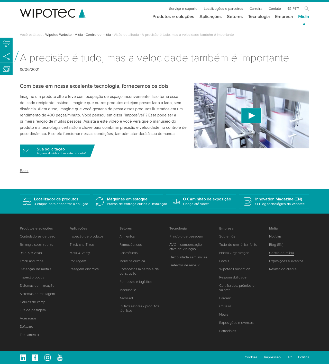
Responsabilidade (232, 277)
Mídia (303, 16)
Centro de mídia (98, 34)
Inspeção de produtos (86, 236)
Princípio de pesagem (186, 236)
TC (289, 357)
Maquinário (128, 290)
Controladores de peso (37, 236)
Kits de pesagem (33, 310)
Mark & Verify (80, 253)
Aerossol (126, 298)
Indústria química (132, 261)
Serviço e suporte (183, 8)
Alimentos (127, 236)
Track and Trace (82, 244)
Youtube (60, 357)
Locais (224, 261)
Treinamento (29, 335)
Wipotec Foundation (234, 269)
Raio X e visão (31, 253)
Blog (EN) (276, 244)
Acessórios (28, 318)
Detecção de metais (35, 269)
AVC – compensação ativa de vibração (185, 246)
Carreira (256, 8)
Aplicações (210, 16)
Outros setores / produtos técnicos (139, 308)
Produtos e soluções (173, 16)
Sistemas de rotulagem (37, 294)
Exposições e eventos (236, 322)
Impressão (272, 357)
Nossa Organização (234, 253)
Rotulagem (78, 261)
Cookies (251, 357)
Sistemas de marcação (37, 285)
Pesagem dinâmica (84, 269)
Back (24, 170)
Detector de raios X (184, 265)
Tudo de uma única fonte (238, 244)
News (223, 314)
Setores (235, 16)
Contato (275, 8)
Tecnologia (259, 16)
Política (303, 357)
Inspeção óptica (32, 277)
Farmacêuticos (131, 244)
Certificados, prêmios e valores (236, 287)
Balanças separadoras (36, 244)
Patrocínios (227, 331)
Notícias (275, 236)
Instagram (47, 357)
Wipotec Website (58, 34)
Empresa (284, 16)
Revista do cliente (283, 269)
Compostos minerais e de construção (139, 271)
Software (26, 326)
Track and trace (31, 261)
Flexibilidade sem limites (188, 257)
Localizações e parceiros (223, 8)
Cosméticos (129, 253)
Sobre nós (227, 236)
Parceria (225, 298)
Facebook (35, 357)
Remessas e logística (136, 282)
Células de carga (32, 302)
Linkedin (23, 357)
